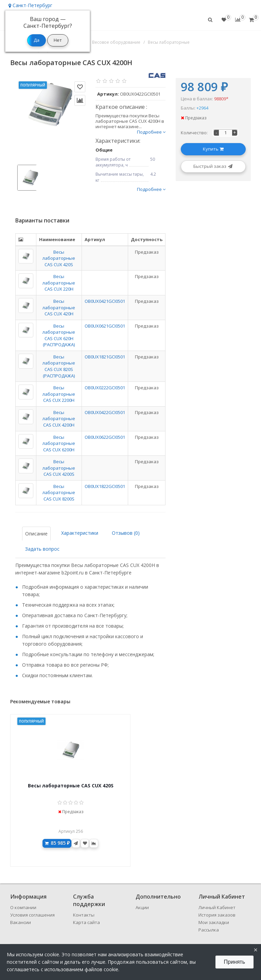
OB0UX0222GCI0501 (105, 388)
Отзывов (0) (126, 533)
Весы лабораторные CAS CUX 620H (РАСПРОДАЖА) (58, 335)
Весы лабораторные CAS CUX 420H (58, 307)
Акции (142, 907)
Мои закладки (213, 922)
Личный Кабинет (217, 907)
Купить (213, 149)
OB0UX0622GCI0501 (105, 437)
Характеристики (79, 533)
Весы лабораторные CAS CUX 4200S (58, 467)
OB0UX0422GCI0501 (105, 412)
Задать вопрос (42, 549)
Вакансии (20, 922)
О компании (23, 907)
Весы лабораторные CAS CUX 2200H (58, 394)
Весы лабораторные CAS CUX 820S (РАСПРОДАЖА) (58, 366)
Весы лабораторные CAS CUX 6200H (58, 443)
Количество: (194, 133)
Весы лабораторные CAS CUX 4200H (58, 418)
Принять (234, 962)
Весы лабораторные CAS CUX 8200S (58, 492)
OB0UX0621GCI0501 (105, 326)
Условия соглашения (32, 915)
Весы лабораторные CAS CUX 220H (58, 282)
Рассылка (208, 930)
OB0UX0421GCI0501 (105, 301)
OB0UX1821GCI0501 (105, 357)
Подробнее (151, 132)
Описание (36, 533)
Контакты (83, 915)
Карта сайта (86, 922)
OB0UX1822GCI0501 (105, 486)
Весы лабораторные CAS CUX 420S (58, 258)
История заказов (217, 915)
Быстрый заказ (213, 166)
